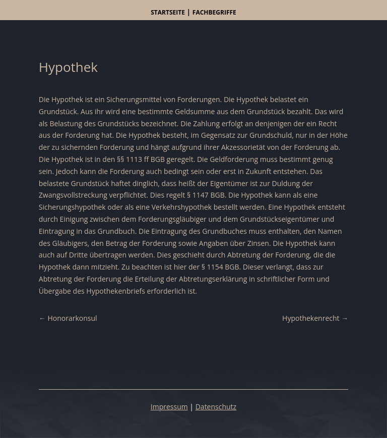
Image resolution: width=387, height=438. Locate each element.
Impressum (169, 406)
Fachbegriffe (214, 12)
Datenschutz (216, 406)
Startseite (168, 12)
